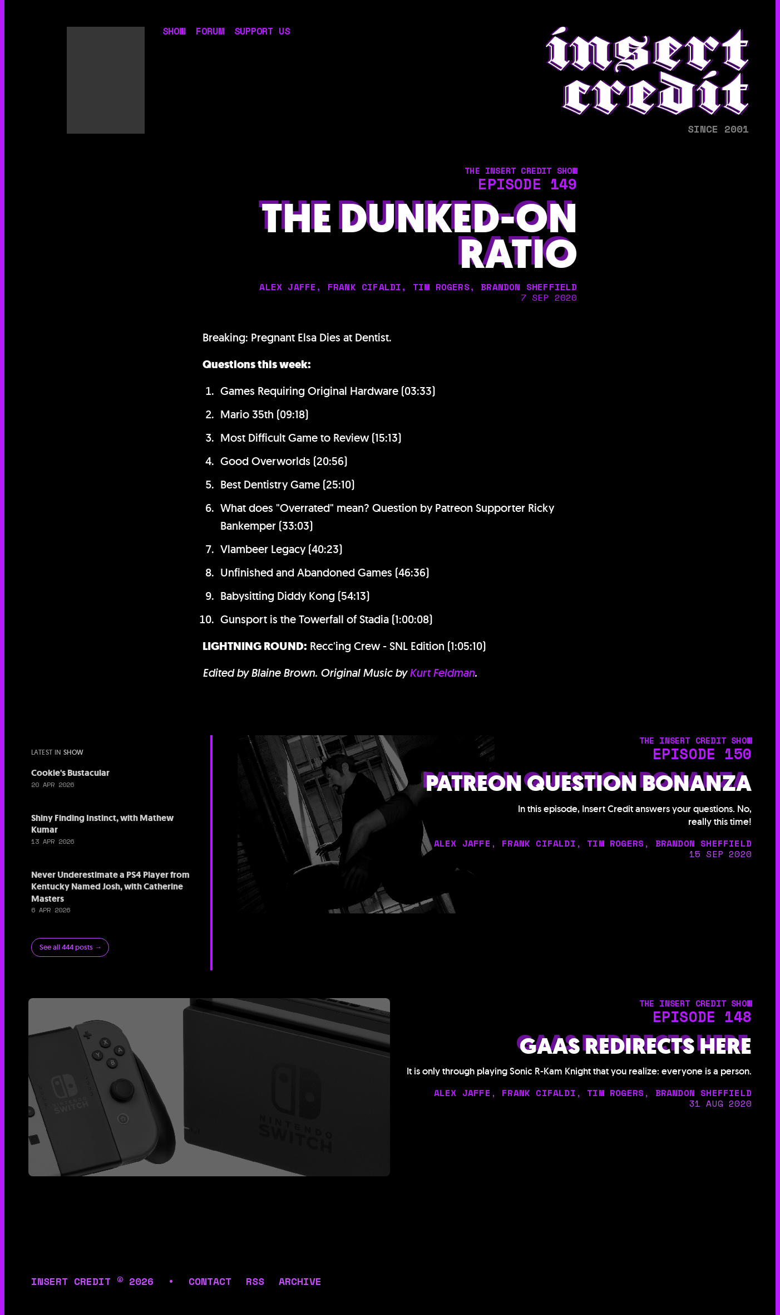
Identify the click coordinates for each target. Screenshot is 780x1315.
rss (255, 1281)
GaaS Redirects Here (636, 1047)
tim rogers (441, 287)
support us (262, 32)
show (173, 32)
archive (300, 1281)
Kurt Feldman (442, 673)
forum (210, 32)
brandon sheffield (529, 287)
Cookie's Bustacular (70, 773)
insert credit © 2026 (92, 1281)
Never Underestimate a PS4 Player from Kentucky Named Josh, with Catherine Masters (110, 887)
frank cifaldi (365, 287)
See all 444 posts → (71, 947)
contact (210, 1281)
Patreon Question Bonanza (589, 784)
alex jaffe (287, 287)
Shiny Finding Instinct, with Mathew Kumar (102, 824)
